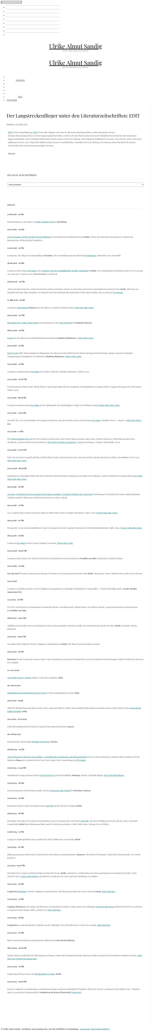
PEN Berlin (81, 760)
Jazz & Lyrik (12, 353)
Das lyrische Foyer (47, 775)
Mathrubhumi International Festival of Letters (26, 693)
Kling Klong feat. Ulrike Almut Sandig (23, 323)
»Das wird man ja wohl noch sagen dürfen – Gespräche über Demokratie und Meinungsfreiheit (47, 757)
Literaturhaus (22, 307)
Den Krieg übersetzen (105, 906)
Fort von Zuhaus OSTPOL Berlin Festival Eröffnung (28, 237)
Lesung (10, 338)
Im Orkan (32, 270)
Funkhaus (22, 891)
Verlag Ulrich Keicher (29, 876)
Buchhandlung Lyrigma (45, 974)
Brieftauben (13, 30)
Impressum (85, 1029)
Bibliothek (12, 23)
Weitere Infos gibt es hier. (109, 405)
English (10, 34)
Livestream (118, 292)
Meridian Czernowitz (40, 741)
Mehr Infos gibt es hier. (84, 307)
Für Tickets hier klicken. (114, 775)
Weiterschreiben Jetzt (20, 439)
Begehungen (90, 255)
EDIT (10, 132)
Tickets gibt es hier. (85, 338)
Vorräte (10, 19)
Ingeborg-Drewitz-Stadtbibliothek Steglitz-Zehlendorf (65, 270)
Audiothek (12, 27)
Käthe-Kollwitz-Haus (45, 222)
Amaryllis (49, 806)
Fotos (9, 15)
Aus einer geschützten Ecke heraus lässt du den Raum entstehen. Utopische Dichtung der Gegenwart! (50, 494)
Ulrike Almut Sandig (75, 46)
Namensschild (15, 11)
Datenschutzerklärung (100, 1029)
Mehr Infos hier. (108, 891)
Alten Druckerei (65, 323)
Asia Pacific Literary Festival (19, 677)
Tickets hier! (76, 992)
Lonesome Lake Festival (60, 790)
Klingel (10, 7)
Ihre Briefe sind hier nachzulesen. (62, 442)
